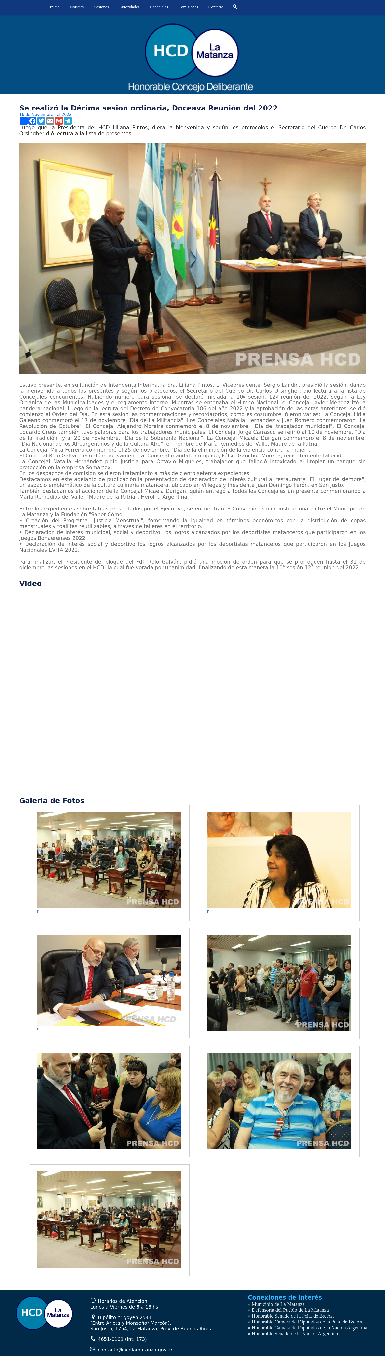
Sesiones (101, 7)
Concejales (159, 7)
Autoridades (129, 7)
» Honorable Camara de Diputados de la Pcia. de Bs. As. (305, 1321)
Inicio (55, 7)
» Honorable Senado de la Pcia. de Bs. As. (291, 1316)
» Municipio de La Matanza (276, 1304)
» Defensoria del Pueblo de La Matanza (288, 1310)
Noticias (77, 7)
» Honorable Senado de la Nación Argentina (293, 1333)
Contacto (215, 7)
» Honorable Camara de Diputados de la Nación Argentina (307, 1327)
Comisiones (188, 7)
